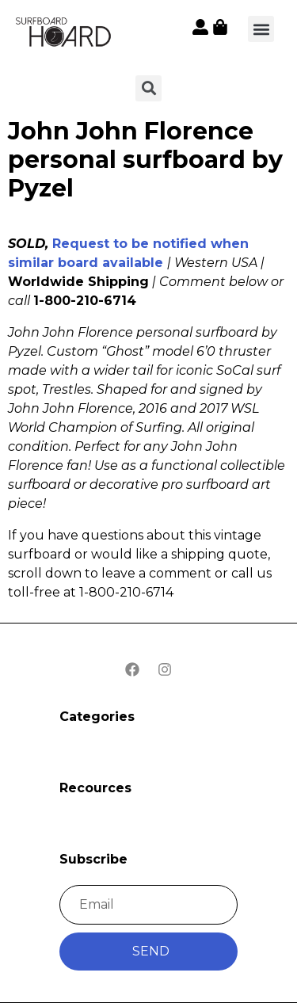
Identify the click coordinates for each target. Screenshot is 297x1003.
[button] (261, 29)
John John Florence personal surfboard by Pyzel (145, 159)
